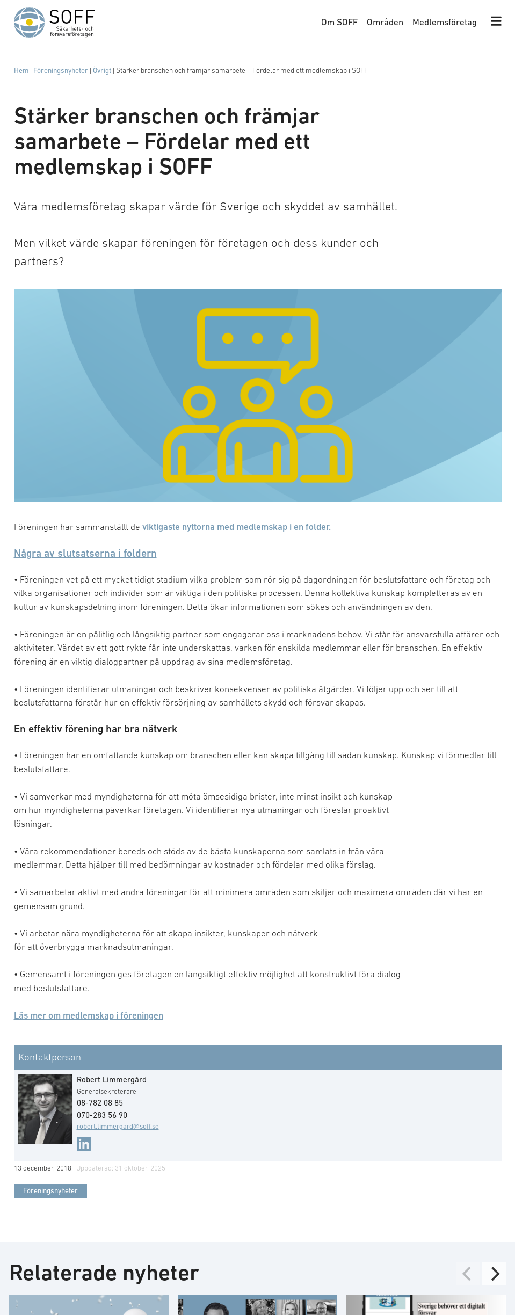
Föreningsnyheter (60, 71)
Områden (385, 22)
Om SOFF (339, 22)
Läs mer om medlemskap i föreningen (88, 1015)
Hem (21, 71)
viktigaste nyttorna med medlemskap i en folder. (236, 526)
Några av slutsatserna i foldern (85, 553)
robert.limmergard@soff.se (118, 1126)
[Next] (494, 1273)
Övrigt (102, 71)
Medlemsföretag (444, 22)
